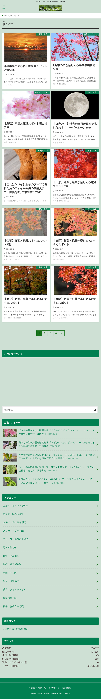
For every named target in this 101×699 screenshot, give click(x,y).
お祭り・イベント (15, 505)
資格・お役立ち (13, 606)
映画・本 (10, 572)
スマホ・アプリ (13, 530)
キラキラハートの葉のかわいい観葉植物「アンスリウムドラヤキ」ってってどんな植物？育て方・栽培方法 (48, 481)
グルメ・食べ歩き (14, 522)
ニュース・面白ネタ (16, 539)
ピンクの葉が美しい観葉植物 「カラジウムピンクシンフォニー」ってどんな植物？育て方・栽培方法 (49, 433)
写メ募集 (9, 547)
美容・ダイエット (14, 589)
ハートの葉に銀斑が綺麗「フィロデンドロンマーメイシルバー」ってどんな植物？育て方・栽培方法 (48, 469)
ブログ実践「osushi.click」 (16, 628)
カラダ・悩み (13, 514)
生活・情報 (11, 581)
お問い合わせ (54, 688)
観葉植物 (10, 598)
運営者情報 (66, 688)
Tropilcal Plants (49, 693)
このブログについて (38, 688)
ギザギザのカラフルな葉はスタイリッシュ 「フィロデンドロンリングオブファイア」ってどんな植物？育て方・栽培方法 (49, 457)
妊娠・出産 (11, 556)
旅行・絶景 (12, 564)
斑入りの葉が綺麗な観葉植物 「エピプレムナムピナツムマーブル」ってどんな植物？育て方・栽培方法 (49, 445)
